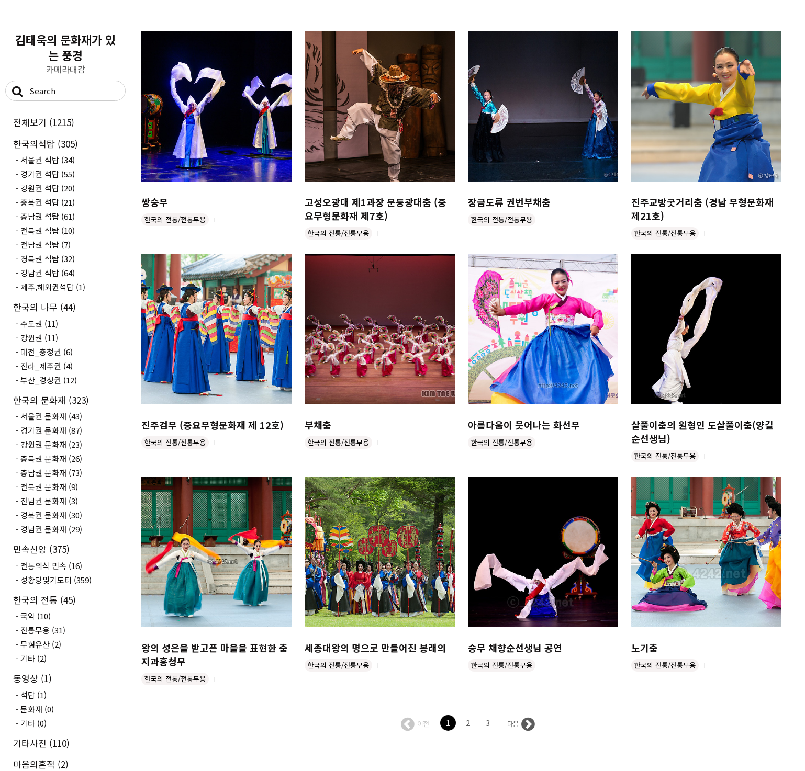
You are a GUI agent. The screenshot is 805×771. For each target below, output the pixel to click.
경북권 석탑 (47, 258)
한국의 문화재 (51, 399)
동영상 (32, 678)
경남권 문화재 (51, 529)
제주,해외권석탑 (52, 286)
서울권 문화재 (51, 416)
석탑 (33, 694)
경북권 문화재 (51, 514)
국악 (35, 615)
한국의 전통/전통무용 (175, 219)
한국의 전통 (44, 599)
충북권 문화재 (51, 458)
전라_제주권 (46, 365)
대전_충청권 (46, 351)
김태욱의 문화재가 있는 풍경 (65, 47)
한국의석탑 (45, 143)
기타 (33, 658)
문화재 (37, 709)
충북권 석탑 (47, 202)
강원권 (39, 337)
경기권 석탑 (47, 173)
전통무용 (42, 630)
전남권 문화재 (49, 500)
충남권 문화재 (51, 472)
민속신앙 (41, 548)
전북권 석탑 (47, 230)
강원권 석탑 (47, 188)
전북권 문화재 (49, 486)
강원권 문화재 (51, 444)
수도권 (39, 323)
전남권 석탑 (45, 244)
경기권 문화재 (51, 430)
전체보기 (43, 122)
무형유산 (40, 644)
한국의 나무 (44, 306)
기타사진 (41, 743)
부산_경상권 (48, 380)
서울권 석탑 (47, 159)
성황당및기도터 (56, 579)
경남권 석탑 (47, 272)
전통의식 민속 (51, 565)
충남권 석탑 (47, 216)
